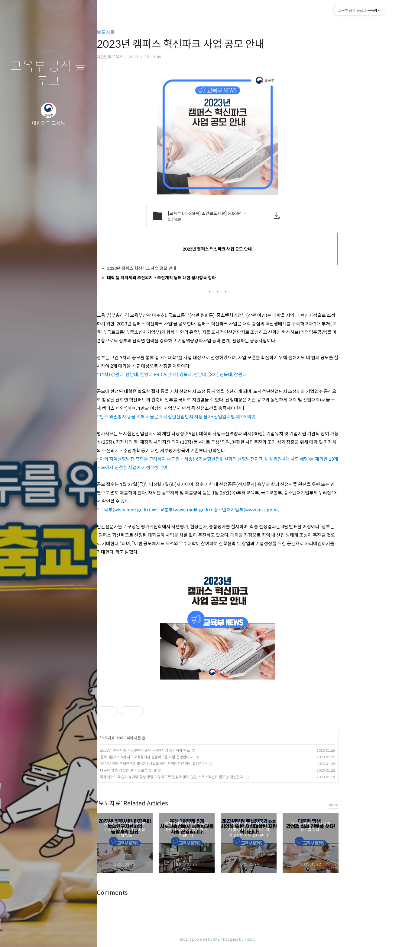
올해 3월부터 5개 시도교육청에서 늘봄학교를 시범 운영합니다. (176, 757)
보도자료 (135, 32)
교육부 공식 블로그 (48, 74)
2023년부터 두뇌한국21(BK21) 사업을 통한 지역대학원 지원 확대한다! (183, 763)
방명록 (36, 935)
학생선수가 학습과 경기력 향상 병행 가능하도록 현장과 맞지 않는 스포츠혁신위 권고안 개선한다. (202, 777)
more (363, 805)
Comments (141, 893)
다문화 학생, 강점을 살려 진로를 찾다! (158, 770)
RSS (60, 935)
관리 (84, 935)
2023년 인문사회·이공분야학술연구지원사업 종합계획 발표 (174, 750)
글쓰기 (12, 935)
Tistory (279, 939)
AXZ (246, 939)
